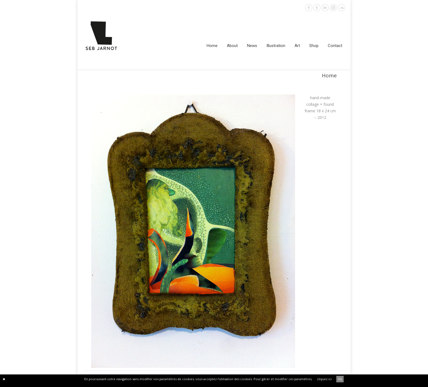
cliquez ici (324, 379)
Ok (340, 379)
